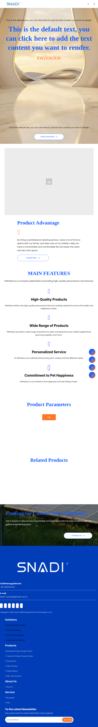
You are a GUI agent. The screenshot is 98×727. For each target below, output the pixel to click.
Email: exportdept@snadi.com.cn (13, 597)
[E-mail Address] (36, 720)
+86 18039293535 (7, 587)
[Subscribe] (67, 720)
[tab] (49, 424)
